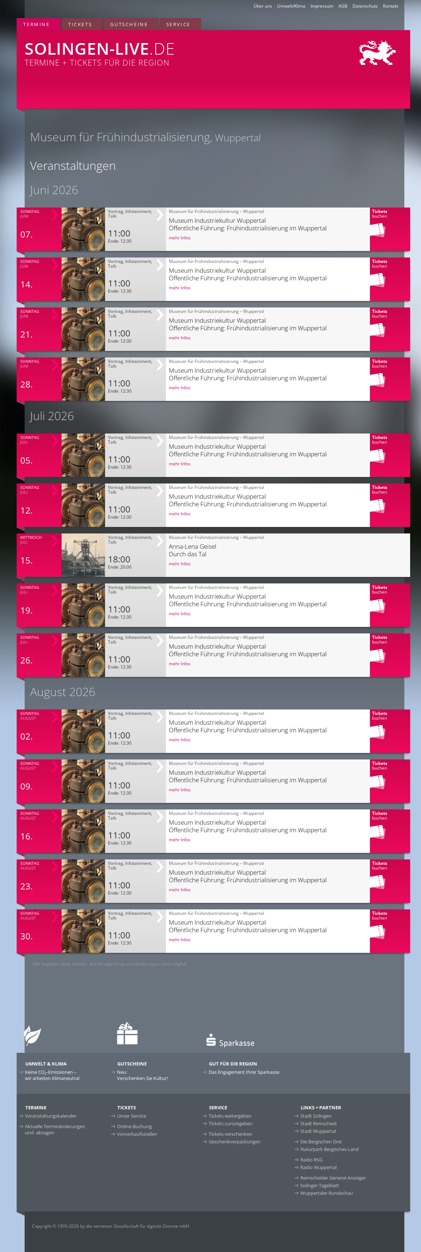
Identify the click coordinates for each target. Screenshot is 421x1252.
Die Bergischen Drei (321, 1141)
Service (178, 24)
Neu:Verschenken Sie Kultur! (142, 1075)
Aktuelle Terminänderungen (55, 1129)
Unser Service (131, 1116)
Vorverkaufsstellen (137, 1134)
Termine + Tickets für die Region (133, 49)
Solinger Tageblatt (319, 1185)
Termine (36, 24)
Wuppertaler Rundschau (326, 1193)
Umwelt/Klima (291, 6)
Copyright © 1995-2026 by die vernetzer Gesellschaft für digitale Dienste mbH (110, 1226)
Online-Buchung (134, 1126)
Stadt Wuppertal (318, 1131)
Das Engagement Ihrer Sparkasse (244, 1072)
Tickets (80, 24)
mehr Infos (180, 237)
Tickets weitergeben (230, 1116)
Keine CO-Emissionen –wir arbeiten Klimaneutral (52, 1075)
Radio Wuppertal (318, 1167)
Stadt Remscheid (318, 1123)
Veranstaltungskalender (50, 1116)
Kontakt (390, 6)
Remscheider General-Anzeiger (333, 1177)
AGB (342, 6)
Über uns (263, 6)
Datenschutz (365, 6)
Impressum (321, 6)
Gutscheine (129, 24)
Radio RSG (311, 1159)
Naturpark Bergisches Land (329, 1149)
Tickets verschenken (230, 1134)
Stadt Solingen (316, 1116)
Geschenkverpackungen (234, 1141)
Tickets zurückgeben (231, 1123)
